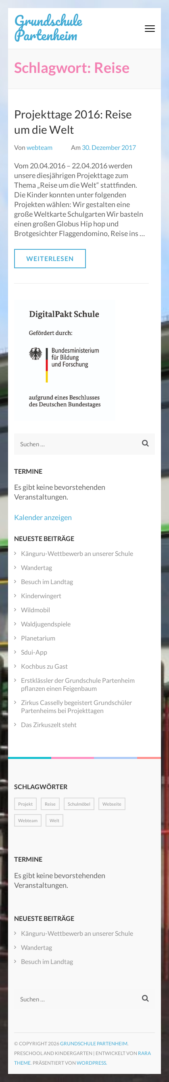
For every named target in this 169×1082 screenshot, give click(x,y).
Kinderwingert (41, 595)
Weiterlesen (50, 258)
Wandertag (36, 567)
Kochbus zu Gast (44, 666)
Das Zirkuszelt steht (49, 724)
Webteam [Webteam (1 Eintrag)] (28, 820)
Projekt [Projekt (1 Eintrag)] (25, 803)
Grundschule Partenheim (48, 27)
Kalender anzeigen (43, 517)
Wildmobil (35, 610)
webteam (39, 147)
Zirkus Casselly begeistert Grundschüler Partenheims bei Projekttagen (76, 706)
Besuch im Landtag (47, 581)
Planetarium (38, 638)
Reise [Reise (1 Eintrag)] (50, 803)
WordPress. (92, 1063)
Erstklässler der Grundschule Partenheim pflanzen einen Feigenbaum (78, 684)
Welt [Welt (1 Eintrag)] (54, 820)
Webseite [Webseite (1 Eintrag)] (111, 803)
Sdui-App (34, 652)
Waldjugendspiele (46, 624)
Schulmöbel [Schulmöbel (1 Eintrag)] (79, 803)
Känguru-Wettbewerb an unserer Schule (77, 553)
